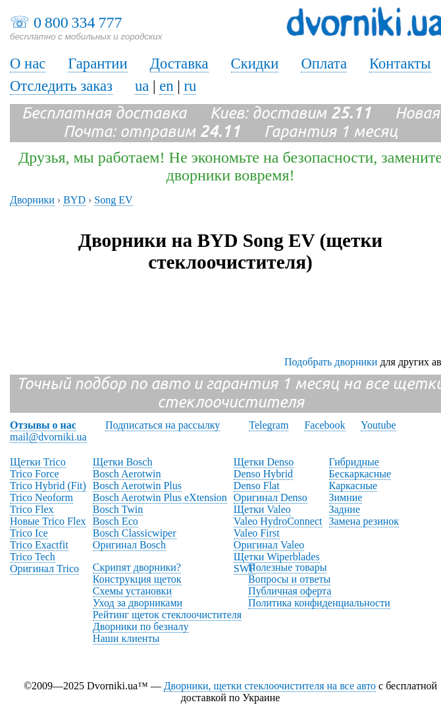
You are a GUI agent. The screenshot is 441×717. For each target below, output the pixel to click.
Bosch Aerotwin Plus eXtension (160, 497)
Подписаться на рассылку (162, 425)
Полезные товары (287, 567)
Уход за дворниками (137, 602)
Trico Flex (32, 509)
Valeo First (257, 533)
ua (142, 86)
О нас (27, 63)
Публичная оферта (289, 591)
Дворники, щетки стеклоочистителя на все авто (270, 685)
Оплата (324, 63)
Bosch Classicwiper (134, 533)
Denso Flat (257, 485)
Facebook (324, 425)
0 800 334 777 (78, 22)
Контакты (400, 63)
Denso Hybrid (263, 473)
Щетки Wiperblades (277, 556)
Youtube (378, 425)
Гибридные (354, 461)
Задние (344, 509)
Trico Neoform (41, 497)
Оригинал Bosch (129, 544)
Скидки (255, 63)
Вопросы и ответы (289, 579)
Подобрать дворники (330, 361)
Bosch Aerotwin (127, 473)
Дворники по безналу (141, 626)
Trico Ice (29, 533)
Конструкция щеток (137, 579)
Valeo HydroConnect (278, 521)
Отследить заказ (61, 86)
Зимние (346, 497)
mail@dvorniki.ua (48, 436)
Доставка (179, 63)
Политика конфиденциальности (319, 602)
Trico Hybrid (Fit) (48, 485)
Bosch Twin (118, 509)
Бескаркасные (360, 473)
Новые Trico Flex (48, 521)
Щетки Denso (264, 461)
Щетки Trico (38, 461)
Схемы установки (132, 591)
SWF (244, 568)
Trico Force (34, 473)
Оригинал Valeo (269, 544)
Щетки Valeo (262, 509)
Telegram (268, 425)
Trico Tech (32, 556)
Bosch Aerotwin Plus (137, 485)
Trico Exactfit (39, 544)
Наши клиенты (126, 638)
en (166, 86)
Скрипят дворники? (137, 567)
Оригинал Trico (44, 568)
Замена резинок (364, 521)
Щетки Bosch (123, 461)
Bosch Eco (115, 521)
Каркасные (353, 485)
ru (190, 86)
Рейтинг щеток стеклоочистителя (167, 614)
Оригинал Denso (270, 497)
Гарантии (97, 63)
